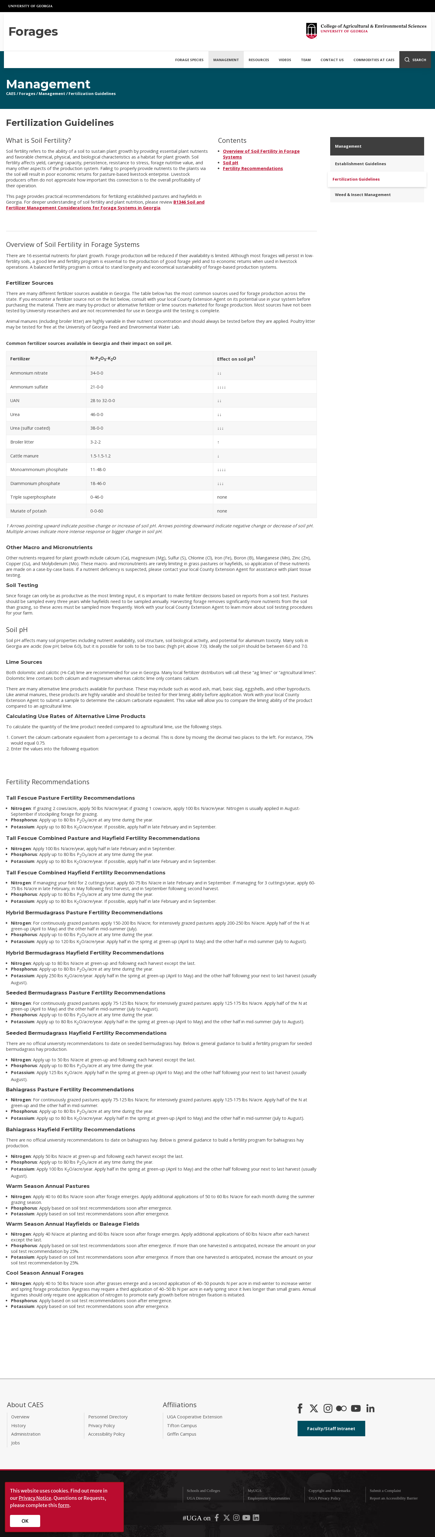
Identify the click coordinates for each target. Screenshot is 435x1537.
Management (226, 59)
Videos (285, 59)
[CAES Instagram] (328, 1409)
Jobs (15, 1443)
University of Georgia (30, 6)
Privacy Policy (101, 1425)
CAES (11, 93)
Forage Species (189, 59)
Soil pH (230, 162)
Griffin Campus (181, 1434)
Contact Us (332, 59)
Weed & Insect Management (363, 194)
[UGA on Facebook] (217, 1519)
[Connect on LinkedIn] (370, 1409)
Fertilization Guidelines (92, 93)
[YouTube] (356, 1409)
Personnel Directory (107, 1417)
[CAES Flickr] (341, 1409)
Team (306, 59)
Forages (27, 93)
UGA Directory (199, 1498)
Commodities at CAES (374, 59)
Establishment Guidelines (360, 163)
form (63, 1505)
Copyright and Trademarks (329, 1491)
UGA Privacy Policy (324, 1498)
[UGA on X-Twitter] (227, 1519)
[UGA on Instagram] (237, 1519)
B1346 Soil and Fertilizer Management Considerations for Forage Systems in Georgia (105, 205)
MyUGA (255, 1491)
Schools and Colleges (203, 1491)
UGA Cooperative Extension (194, 1417)
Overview (20, 1417)
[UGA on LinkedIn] (256, 1519)
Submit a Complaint (385, 1491)
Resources (259, 59)
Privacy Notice (35, 1498)
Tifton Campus (182, 1425)
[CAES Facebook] (300, 1409)
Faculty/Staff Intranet (331, 1428)
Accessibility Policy (106, 1434)
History (18, 1425)
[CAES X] (314, 1409)
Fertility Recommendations (253, 168)
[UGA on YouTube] (247, 1519)
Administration (25, 1434)
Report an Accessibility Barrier (394, 1498)
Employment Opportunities (269, 1498)
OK (25, 1521)
